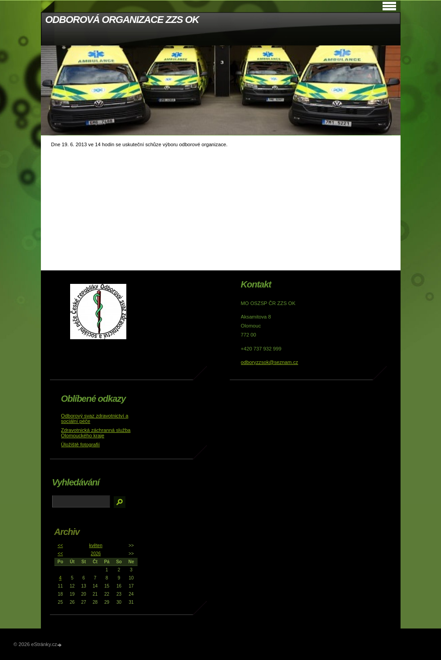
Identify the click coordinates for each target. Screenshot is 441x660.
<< (60, 545)
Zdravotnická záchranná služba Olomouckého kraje (96, 432)
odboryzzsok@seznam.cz (269, 362)
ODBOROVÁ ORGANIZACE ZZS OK (122, 19)
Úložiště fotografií (80, 444)
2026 (96, 553)
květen (95, 545)
